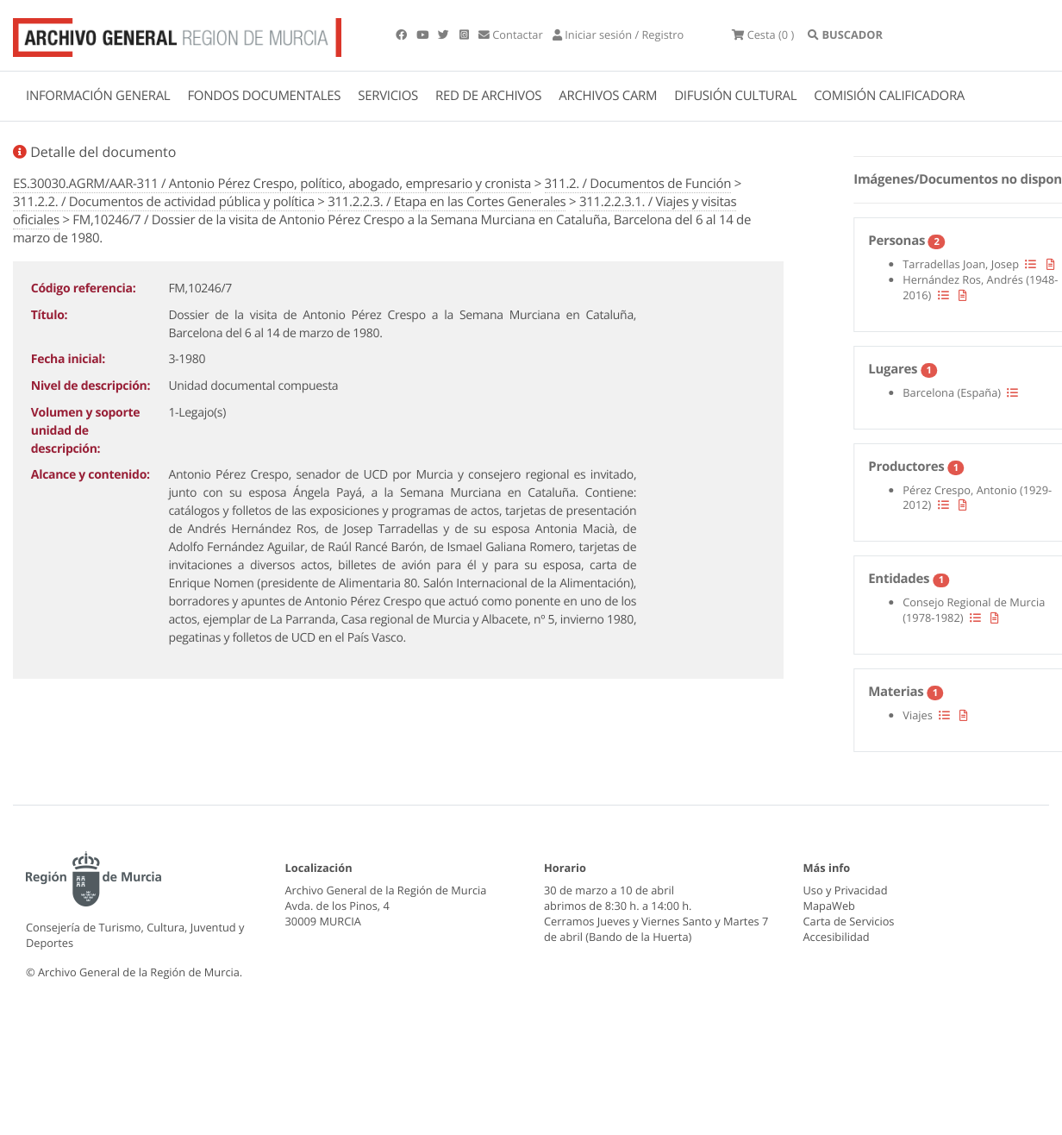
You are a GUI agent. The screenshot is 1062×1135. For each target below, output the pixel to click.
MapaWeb (829, 905)
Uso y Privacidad (845, 890)
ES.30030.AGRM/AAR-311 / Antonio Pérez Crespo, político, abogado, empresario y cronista (272, 183)
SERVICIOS (388, 95)
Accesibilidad (836, 936)
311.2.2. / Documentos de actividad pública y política (164, 201)
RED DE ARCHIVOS (488, 95)
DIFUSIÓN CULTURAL (735, 95)
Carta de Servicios (849, 921)
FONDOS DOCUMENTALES (263, 95)
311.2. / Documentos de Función (638, 183)
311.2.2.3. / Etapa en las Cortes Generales (446, 201)
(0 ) (763, 34)
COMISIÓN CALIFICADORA (889, 95)
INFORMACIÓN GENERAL (98, 95)
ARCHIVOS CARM (608, 95)
